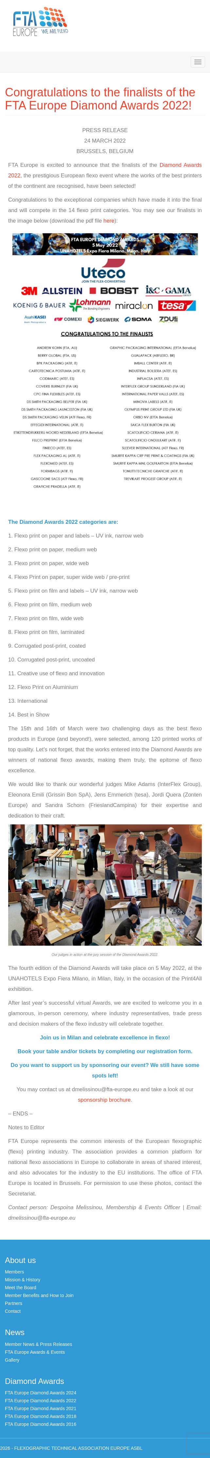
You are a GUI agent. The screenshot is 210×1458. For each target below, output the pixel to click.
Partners (13, 1303)
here (108, 221)
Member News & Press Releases (38, 1344)
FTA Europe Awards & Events (35, 1352)
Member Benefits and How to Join (39, 1295)
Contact (13, 1311)
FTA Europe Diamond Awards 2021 (40, 1408)
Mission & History (22, 1279)
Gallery (12, 1360)
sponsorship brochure (104, 1100)
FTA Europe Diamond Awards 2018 (40, 1416)
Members (14, 1271)
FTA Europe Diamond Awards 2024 (40, 1392)
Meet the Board (20, 1287)
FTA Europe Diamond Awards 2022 (40, 1400)
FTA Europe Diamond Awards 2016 (40, 1424)
